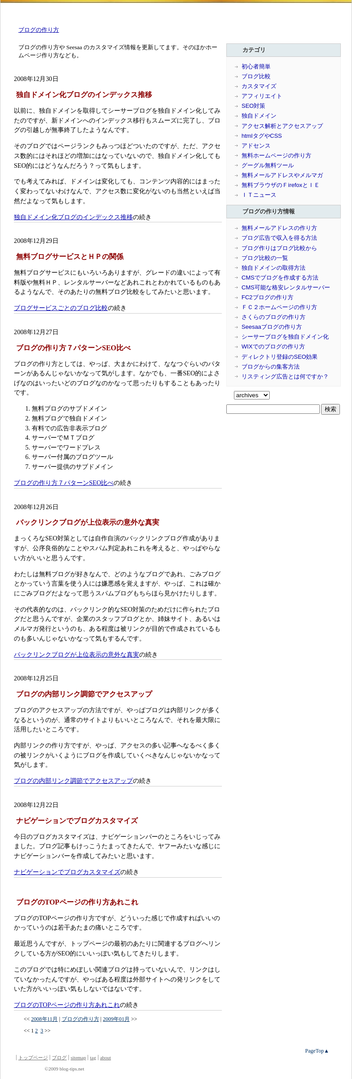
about (105, 1057)
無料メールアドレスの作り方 (279, 228)
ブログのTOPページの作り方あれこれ (67, 1004)
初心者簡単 (256, 66)
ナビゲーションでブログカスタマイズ (67, 871)
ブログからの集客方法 (271, 366)
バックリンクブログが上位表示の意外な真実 (76, 654)
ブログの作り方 (38, 29)
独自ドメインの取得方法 (273, 267)
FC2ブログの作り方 (267, 297)
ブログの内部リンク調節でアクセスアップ (73, 780)
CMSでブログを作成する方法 (280, 277)
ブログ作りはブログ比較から (279, 248)
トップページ (33, 1057)
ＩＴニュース (259, 194)
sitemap (78, 1057)
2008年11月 (44, 1019)
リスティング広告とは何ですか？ (285, 376)
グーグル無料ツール (268, 165)
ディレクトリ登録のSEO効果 (280, 356)
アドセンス (256, 145)
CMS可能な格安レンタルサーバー (286, 287)
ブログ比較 (256, 76)
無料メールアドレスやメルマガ (282, 175)
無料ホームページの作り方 (276, 155)
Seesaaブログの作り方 (272, 326)
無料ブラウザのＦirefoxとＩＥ (281, 185)
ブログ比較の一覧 (265, 258)
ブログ (59, 1057)
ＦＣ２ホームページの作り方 (279, 307)
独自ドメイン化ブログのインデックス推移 (73, 217)
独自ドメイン (259, 115)
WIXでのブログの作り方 (273, 346)
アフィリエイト (262, 96)
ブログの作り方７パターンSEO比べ (64, 482)
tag (93, 1057)
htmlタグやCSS (262, 135)
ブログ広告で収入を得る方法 (279, 237)
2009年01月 (116, 1019)
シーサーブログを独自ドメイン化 (285, 336)
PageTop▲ (317, 1051)
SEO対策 (253, 105)
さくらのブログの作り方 (273, 317)
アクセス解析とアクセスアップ (282, 126)
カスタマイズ (259, 86)
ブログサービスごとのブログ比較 (61, 307)
